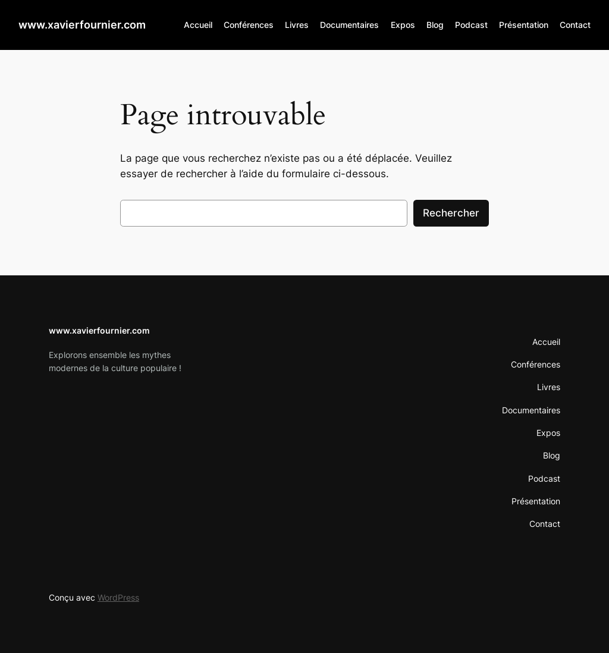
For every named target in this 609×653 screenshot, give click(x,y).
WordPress (118, 597)
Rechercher (451, 213)
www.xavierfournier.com (82, 24)
